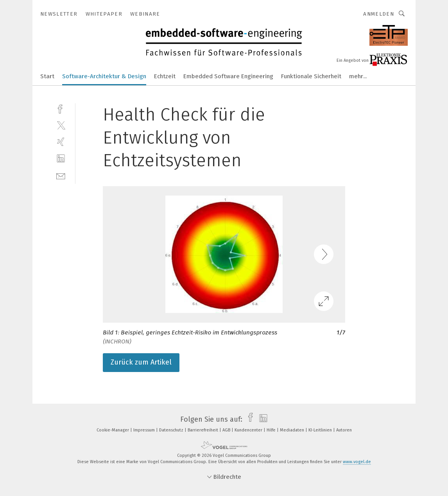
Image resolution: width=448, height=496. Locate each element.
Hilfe (272, 430)
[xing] (61, 142)
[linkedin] (61, 159)
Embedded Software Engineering (228, 76)
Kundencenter (249, 430)
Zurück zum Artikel (141, 362)
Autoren (344, 430)
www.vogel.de (357, 461)
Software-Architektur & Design (104, 76)
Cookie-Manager (113, 430)
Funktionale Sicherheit (311, 76)
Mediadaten (292, 430)
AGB (226, 430)
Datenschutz (172, 430)
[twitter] (61, 125)
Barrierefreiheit (203, 430)
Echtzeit (165, 76)
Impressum (144, 430)
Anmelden (378, 14)
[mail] (61, 175)
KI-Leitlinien (320, 430)
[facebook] (61, 108)
